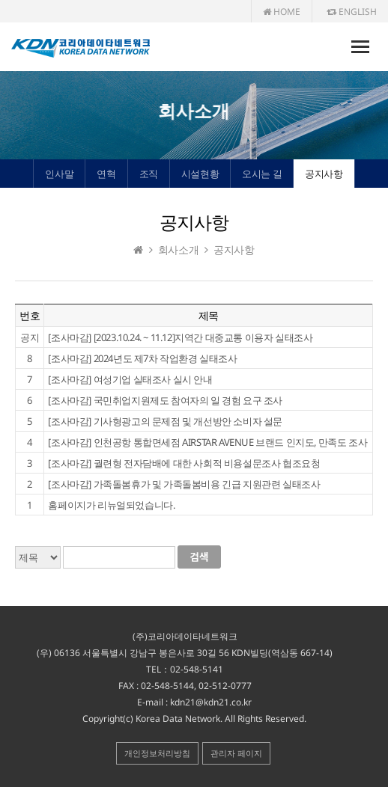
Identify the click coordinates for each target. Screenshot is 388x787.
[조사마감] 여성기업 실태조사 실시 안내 (130, 379)
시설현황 (200, 173)
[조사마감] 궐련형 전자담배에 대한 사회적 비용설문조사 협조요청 (184, 463)
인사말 (59, 173)
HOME (281, 11)
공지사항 (323, 173)
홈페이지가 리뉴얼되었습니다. (111, 505)
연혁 (106, 173)
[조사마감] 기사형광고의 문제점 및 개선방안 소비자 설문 (165, 421)
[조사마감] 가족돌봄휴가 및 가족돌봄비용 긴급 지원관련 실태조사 (184, 484)
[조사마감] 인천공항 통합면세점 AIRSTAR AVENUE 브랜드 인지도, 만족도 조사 (207, 442)
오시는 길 (262, 173)
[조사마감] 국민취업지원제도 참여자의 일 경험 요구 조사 (165, 400)
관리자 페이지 (236, 753)
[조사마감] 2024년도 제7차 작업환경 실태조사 (142, 358)
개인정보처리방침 (157, 753)
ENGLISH (352, 11)
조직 (148, 173)
